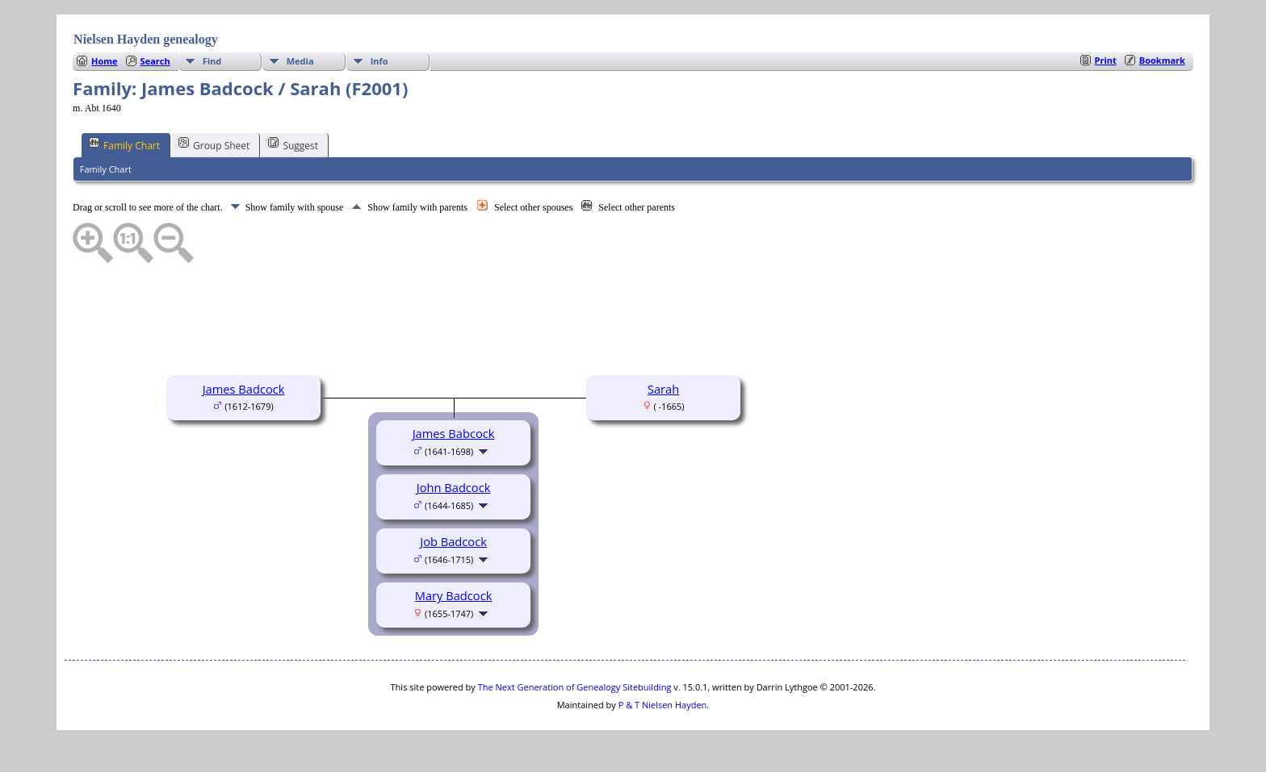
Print (1106, 60)
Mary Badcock (454, 595)
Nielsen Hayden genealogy (145, 39)
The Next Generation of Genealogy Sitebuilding (575, 687)
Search (155, 61)
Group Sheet (213, 144)
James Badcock (244, 389)
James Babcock (454, 433)
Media (300, 61)
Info (379, 61)
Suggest (293, 144)
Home (104, 61)
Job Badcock (453, 541)
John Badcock (454, 487)
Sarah (663, 389)
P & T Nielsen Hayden (662, 705)
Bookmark (1162, 60)
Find (212, 61)
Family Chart (124, 144)
